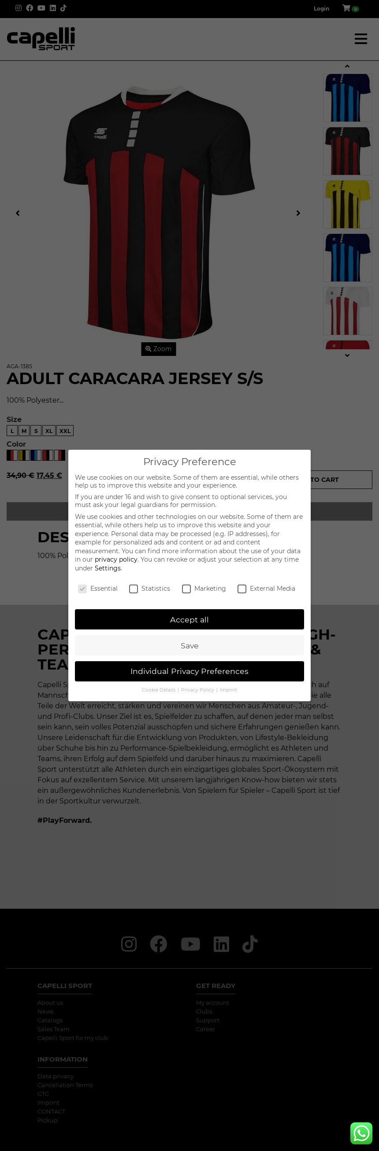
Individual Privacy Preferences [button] (189, 671)
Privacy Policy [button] (198, 690)
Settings (108, 568)
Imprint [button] (228, 690)
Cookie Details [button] (159, 690)
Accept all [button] (189, 619)
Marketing (204, 588)
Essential (98, 588)
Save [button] (190, 645)
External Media (266, 588)
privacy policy (116, 559)
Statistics (149, 588)
